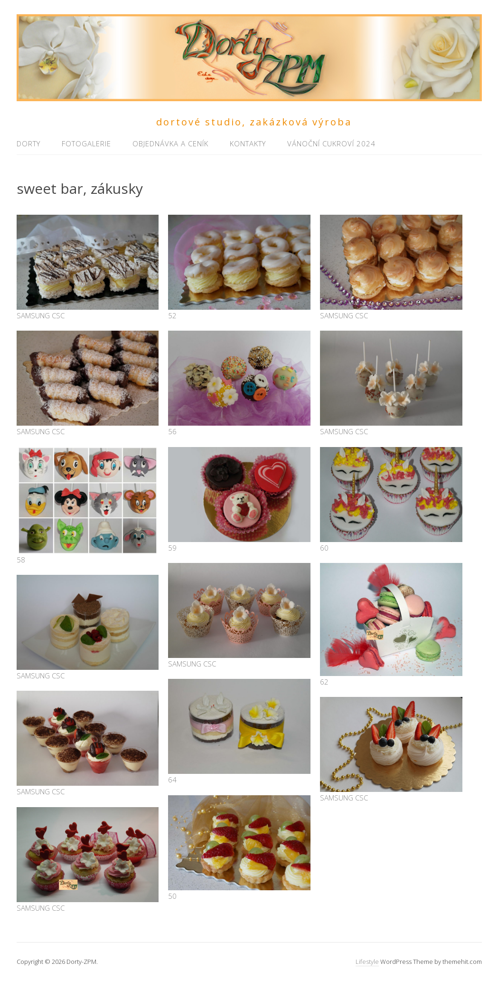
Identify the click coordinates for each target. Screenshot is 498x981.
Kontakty (248, 143)
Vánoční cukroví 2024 (331, 143)
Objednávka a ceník (170, 143)
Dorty (28, 143)
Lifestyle (367, 961)
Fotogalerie (86, 143)
